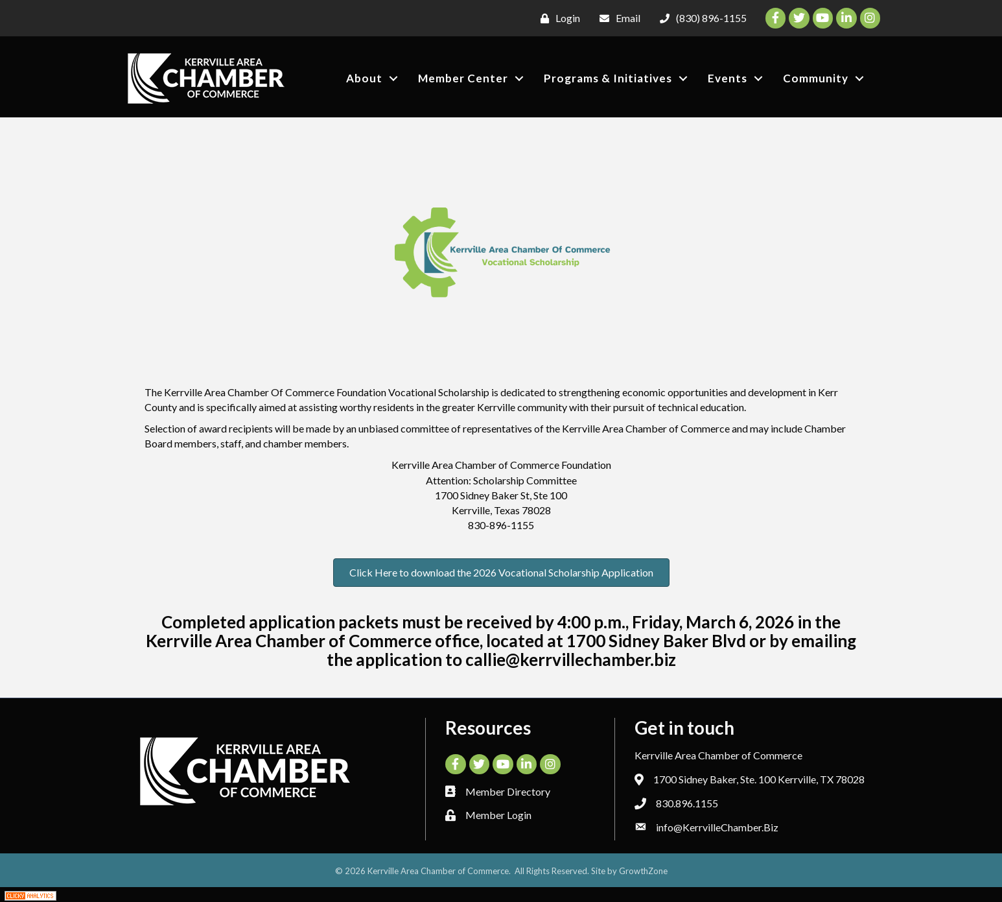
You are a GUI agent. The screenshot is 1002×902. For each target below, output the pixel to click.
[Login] (557, 18)
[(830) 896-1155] (700, 18)
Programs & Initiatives (608, 78)
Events (727, 78)
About (364, 78)
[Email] (616, 18)
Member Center (463, 78)
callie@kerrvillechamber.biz (570, 659)
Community (815, 78)
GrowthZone (643, 871)
